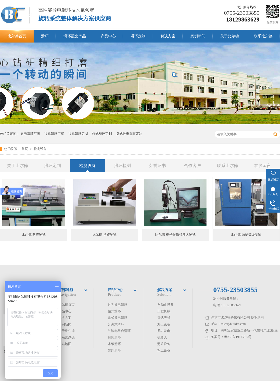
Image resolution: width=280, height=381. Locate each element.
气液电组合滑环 (119, 331)
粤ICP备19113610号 (238, 337)
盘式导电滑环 (117, 318)
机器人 (162, 337)
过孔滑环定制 (78, 133)
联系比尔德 (263, 36)
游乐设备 (163, 344)
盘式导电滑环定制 (129, 133)
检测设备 (40, 149)
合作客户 (192, 165)
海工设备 (163, 324)
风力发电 (163, 331)
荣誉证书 (157, 165)
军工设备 (163, 350)
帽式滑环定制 (102, 133)
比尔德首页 (16, 36)
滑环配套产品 (74, 36)
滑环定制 (138, 36)
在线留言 (262, 165)
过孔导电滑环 (117, 304)
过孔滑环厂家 (54, 133)
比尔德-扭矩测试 (104, 234)
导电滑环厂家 (30, 133)
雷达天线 (163, 318)
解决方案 (168, 36)
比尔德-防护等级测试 (246, 234)
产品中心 (108, 36)
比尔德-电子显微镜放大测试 (175, 234)
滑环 (45, 36)
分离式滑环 (116, 324)
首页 (25, 149)
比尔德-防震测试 (34, 234)
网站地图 (64, 344)
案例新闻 (197, 36)
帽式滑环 (114, 311)
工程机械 (163, 311)
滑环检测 (122, 165)
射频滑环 (114, 337)
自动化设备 (165, 304)
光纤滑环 (114, 350)
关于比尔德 (229, 36)
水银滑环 (114, 344)
